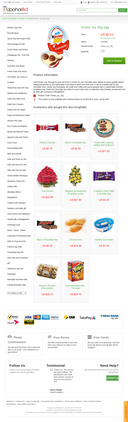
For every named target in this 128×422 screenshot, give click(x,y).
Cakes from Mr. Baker (16, 110)
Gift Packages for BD (16, 44)
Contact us (112, 378)
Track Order (57, 2)
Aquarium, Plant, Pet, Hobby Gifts (16, 184)
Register (93, 2)
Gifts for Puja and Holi (16, 241)
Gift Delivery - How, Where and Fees (20, 404)
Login (85, 2)
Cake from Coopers (15, 104)
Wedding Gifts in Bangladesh (14, 194)
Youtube (36, 378)
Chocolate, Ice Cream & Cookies (21, 19)
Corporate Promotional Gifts (19, 236)
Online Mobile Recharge (17, 176)
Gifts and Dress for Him (17, 165)
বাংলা (112, 2)
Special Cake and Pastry (17, 137)
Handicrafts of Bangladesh (18, 219)
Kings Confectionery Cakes (18, 115)
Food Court (12, 143)
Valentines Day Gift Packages (15, 271)
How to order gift (32, 401)
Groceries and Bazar (16, 66)
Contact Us (103, 2)
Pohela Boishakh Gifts (16, 285)
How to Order (27, 2)
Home (6, 2)
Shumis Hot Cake (14, 121)
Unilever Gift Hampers (16, 203)
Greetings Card (13, 225)
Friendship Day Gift (15, 252)
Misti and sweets (14, 154)
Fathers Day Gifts (14, 247)
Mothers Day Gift (14, 28)
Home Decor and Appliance (18, 214)
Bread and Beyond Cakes (18, 132)
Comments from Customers (52, 401)
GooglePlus (28, 378)
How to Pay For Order (92, 401)
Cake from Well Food (16, 99)
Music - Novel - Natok (16, 230)
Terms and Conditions (73, 401)
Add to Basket (114, 60)
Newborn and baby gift (16, 208)
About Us (9, 401)
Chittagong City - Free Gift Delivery (18, 57)
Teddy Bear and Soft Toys (18, 88)
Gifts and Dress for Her (17, 159)
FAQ (48, 2)
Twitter (20, 378)
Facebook (12, 378)
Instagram (12, 385)
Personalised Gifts (15, 148)
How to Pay (39, 2)
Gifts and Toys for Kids (16, 170)
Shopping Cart (122, 2)
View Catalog (15, 2)
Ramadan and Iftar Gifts (17, 279)
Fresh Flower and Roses (17, 49)
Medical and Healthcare (17, 93)
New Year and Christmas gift (17, 260)
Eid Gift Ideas (13, 33)
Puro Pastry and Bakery (17, 126)
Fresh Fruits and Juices (17, 71)
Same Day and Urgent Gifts (18, 39)
